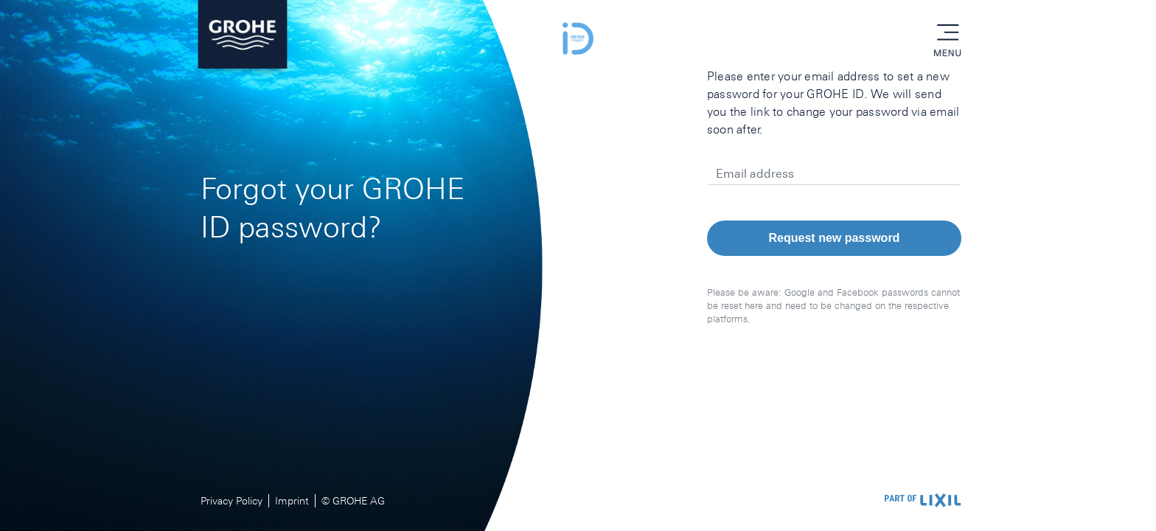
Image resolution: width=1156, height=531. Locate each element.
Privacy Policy (231, 501)
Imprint (292, 501)
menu (947, 33)
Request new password (834, 238)
